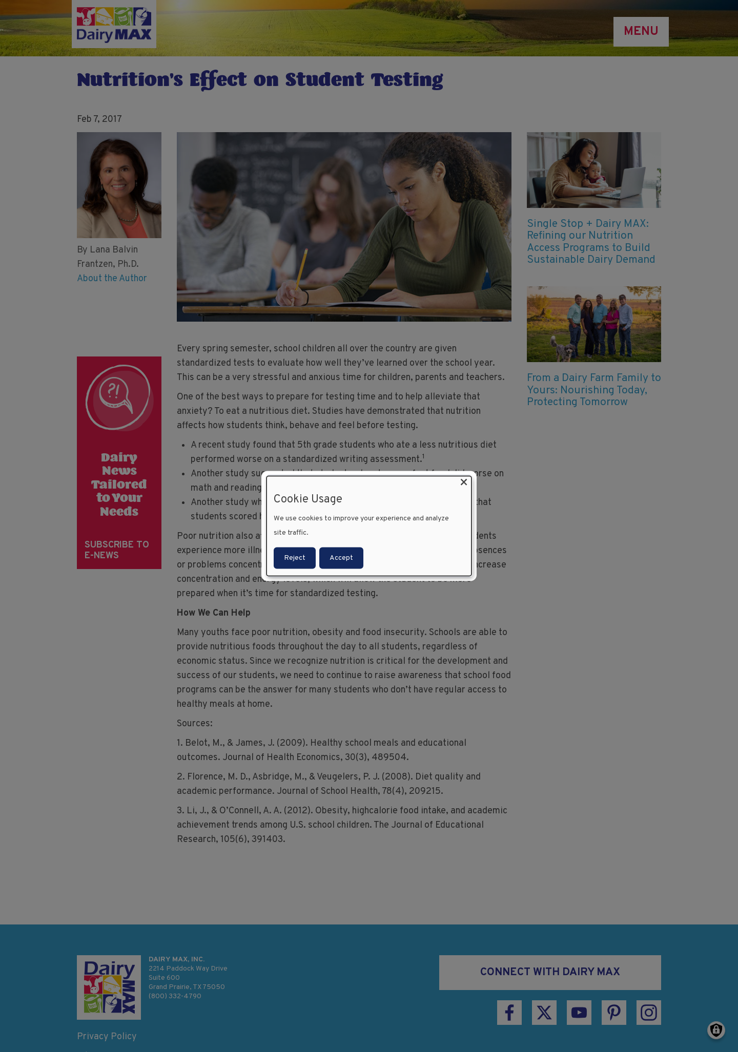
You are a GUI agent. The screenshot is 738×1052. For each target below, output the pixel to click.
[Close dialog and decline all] (463, 482)
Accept (341, 557)
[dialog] (368, 526)
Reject (294, 557)
